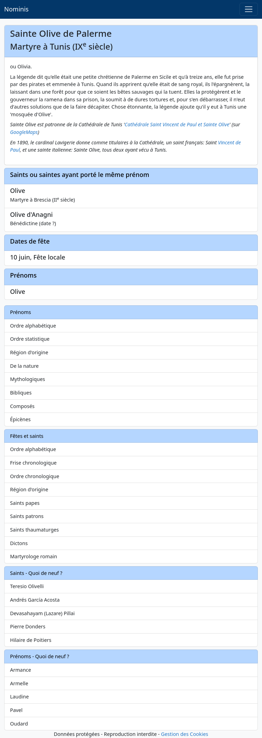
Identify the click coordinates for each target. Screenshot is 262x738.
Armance (20, 670)
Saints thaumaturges (34, 529)
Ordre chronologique (34, 476)
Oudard (19, 723)
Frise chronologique (33, 462)
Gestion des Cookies (184, 734)
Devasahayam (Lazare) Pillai (42, 613)
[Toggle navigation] (248, 9)
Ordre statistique (30, 339)
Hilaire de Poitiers (30, 640)
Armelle (19, 683)
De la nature (24, 366)
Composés (22, 406)
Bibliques (21, 392)
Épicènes (20, 419)
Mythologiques (27, 379)
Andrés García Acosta (35, 599)
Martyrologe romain (33, 556)
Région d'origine (29, 352)
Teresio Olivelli (27, 586)
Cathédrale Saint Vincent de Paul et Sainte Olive (177, 124)
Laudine (19, 696)
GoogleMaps (24, 132)
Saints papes (25, 503)
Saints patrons (27, 516)
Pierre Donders (27, 626)
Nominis (16, 9)
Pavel (16, 710)
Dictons (19, 543)
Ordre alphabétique (33, 325)
